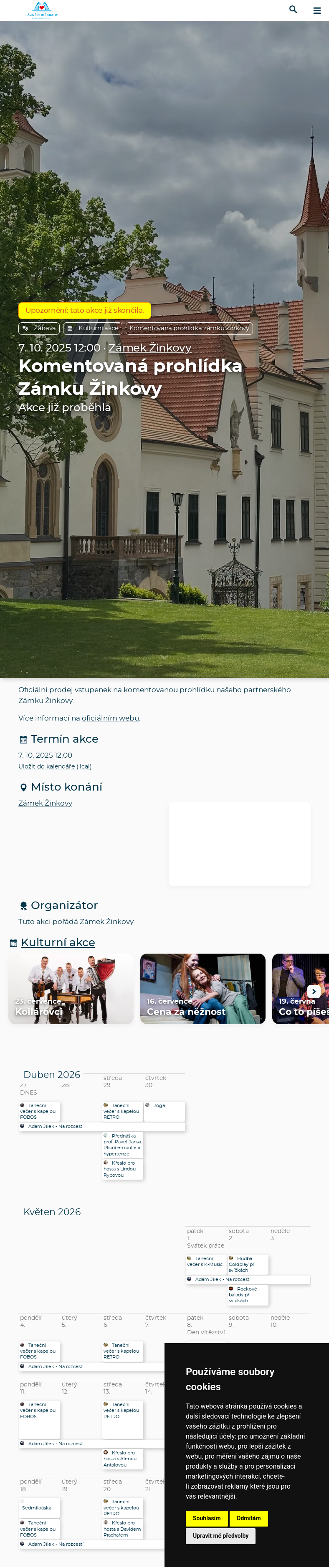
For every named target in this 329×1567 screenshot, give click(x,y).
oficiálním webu (110, 718)
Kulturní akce (93, 328)
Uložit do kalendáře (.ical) (55, 767)
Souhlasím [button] (207, 1518)
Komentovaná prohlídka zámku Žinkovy (189, 328)
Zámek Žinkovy (150, 348)
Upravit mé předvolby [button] (220, 1535)
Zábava (39, 328)
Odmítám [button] (249, 1518)
